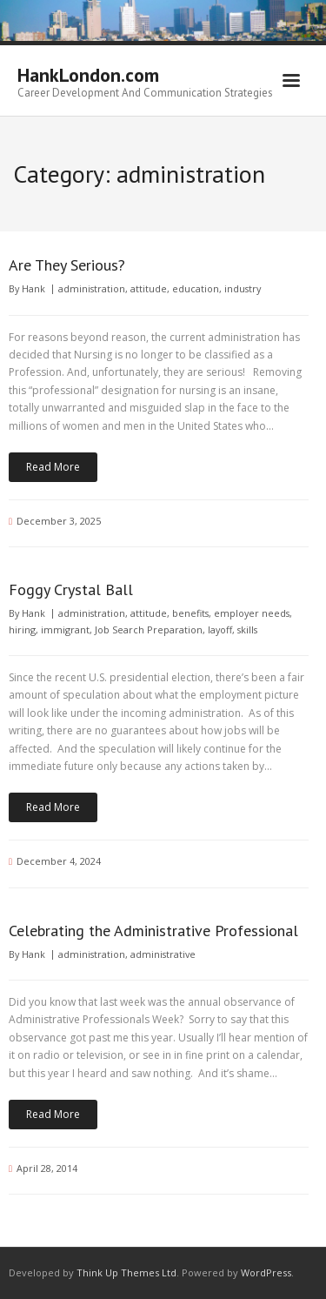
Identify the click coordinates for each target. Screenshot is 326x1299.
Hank (33, 288)
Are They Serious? (67, 265)
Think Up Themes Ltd (126, 1272)
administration (91, 288)
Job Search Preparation (149, 629)
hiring (22, 629)
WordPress (266, 1272)
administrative (163, 954)
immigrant (65, 629)
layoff (220, 629)
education (195, 288)
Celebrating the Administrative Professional (153, 931)
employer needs (251, 612)
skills (247, 629)
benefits (190, 612)
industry (242, 288)
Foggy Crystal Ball (71, 589)
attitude (148, 288)
